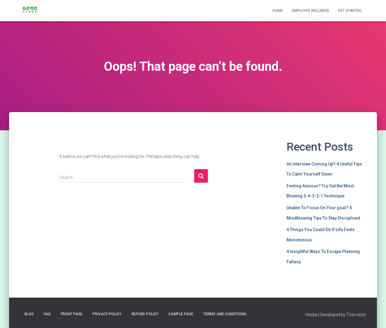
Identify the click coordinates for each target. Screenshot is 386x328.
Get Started (349, 11)
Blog (29, 314)
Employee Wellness (310, 11)
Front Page (72, 314)
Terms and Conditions (224, 314)
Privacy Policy (107, 314)
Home (278, 11)
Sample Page (180, 314)
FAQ (47, 314)
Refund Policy (144, 314)
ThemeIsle (356, 314)
